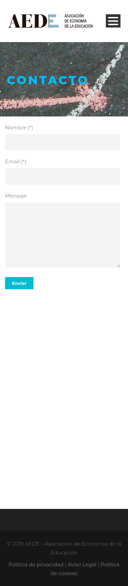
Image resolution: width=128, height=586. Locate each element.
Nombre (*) (64, 137)
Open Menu (113, 21)
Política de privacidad (36, 564)
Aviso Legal (82, 564)
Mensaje (64, 231)
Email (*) (64, 171)
